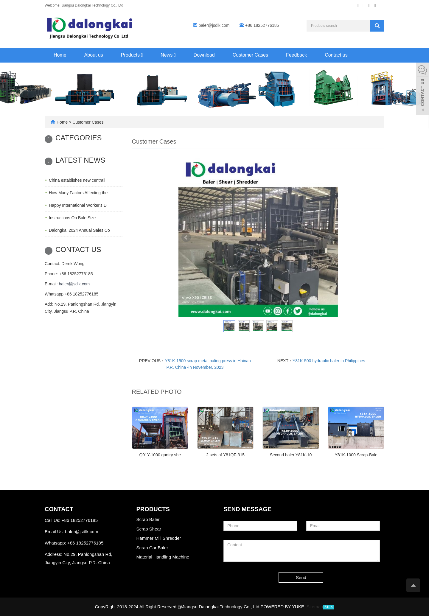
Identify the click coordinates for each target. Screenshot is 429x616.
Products (132, 54)
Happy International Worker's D (78, 205)
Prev (186, 237)
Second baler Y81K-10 (291, 454)
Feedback (296, 54)
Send (301, 577)
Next (330, 237)
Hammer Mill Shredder (158, 538)
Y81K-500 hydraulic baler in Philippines (329, 360)
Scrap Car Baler (152, 547)
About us (93, 54)
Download (204, 54)
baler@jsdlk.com (214, 25)
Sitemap (315, 606)
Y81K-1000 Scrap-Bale (356, 454)
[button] (142, 54)
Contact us (336, 54)
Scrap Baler (148, 519)
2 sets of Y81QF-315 (225, 454)
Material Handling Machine (162, 556)
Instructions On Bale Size (72, 217)
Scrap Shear (148, 528)
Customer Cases (250, 54)
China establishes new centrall (77, 180)
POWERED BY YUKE (283, 606)
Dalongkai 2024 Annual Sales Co (79, 230)
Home (60, 54)
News (168, 54)
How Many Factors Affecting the (78, 192)
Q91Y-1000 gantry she (160, 454)
